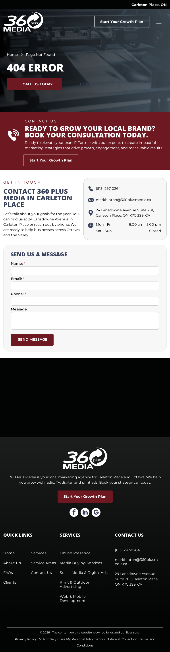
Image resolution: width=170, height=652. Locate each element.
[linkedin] (85, 513)
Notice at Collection (121, 639)
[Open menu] (159, 21)
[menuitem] (16, 553)
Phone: (17, 294)
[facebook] (74, 513)
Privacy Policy (26, 639)
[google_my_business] (96, 513)
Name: (17, 263)
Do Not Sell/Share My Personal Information (71, 639)
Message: (19, 309)
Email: (16, 279)
